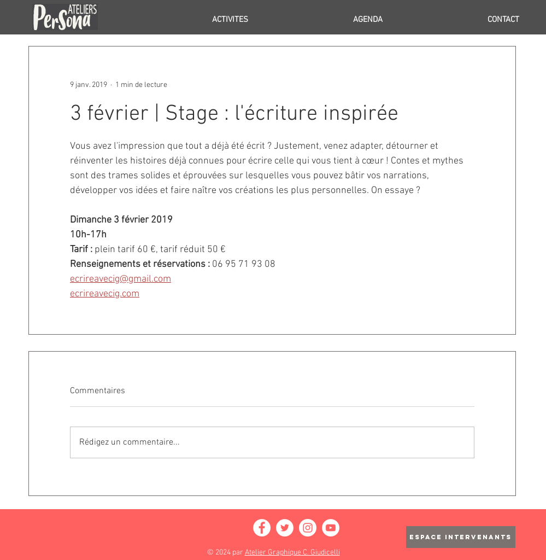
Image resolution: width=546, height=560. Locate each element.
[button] (184, 19)
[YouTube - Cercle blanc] (330, 527)
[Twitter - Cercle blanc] (284, 527)
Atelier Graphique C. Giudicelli (292, 552)
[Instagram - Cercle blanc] (307, 527)
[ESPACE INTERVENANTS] (460, 537)
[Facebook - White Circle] (262, 527)
